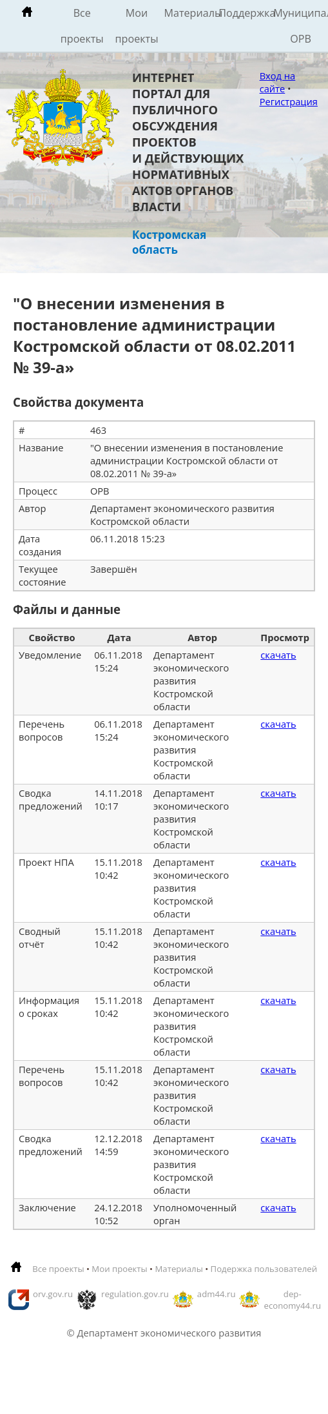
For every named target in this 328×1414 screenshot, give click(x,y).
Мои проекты (137, 26)
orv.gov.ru (53, 1294)
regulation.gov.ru (135, 1294)
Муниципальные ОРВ (300, 26)
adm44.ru (216, 1294)
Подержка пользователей (264, 1269)
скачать (278, 654)
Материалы (191, 13)
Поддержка (245, 13)
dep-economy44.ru (292, 1299)
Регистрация (289, 101)
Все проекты (82, 26)
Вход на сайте (278, 82)
